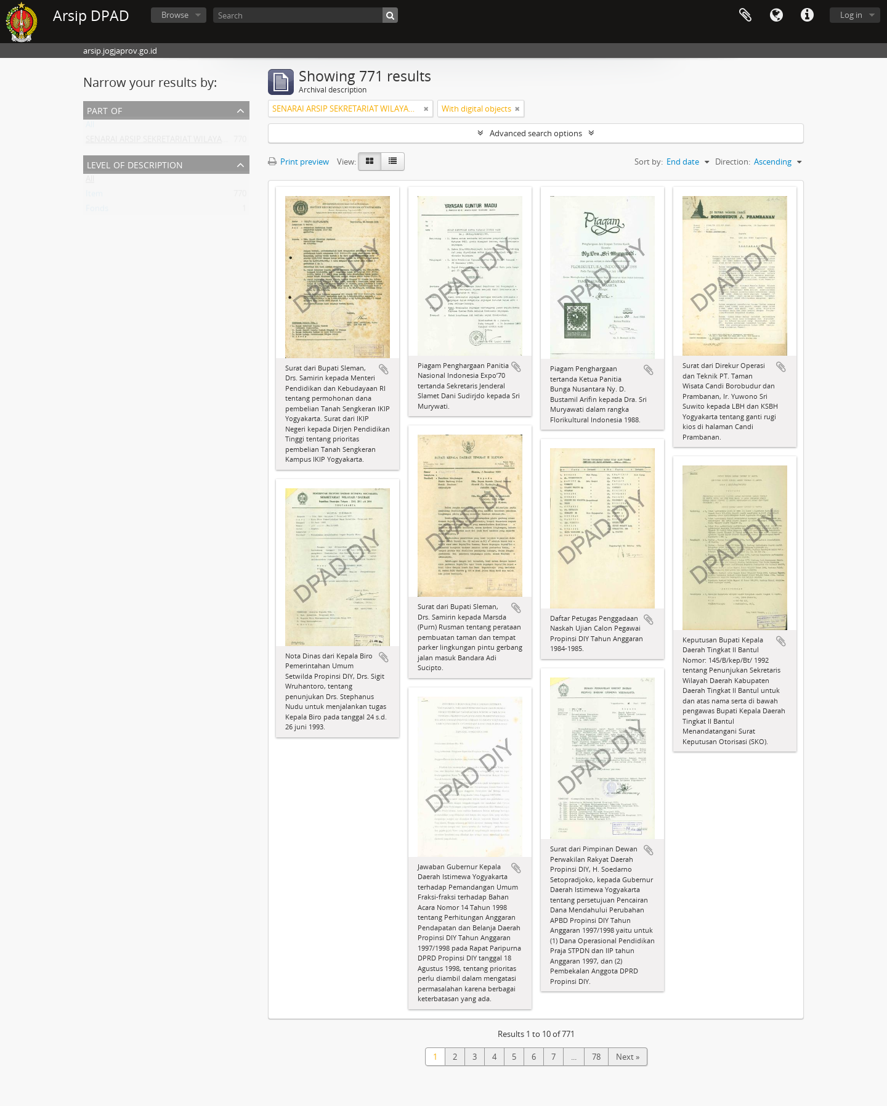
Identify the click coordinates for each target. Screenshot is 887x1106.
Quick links (807, 15)
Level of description (135, 163)
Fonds (97, 210)
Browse (174, 14)
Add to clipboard (384, 369)
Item (94, 196)
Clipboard (745, 15)
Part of (104, 109)
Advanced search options (536, 133)
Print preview (298, 161)
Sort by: (648, 161)
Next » (627, 1056)
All (90, 127)
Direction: (732, 161)
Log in (851, 14)
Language (776, 15)
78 (596, 1056)
